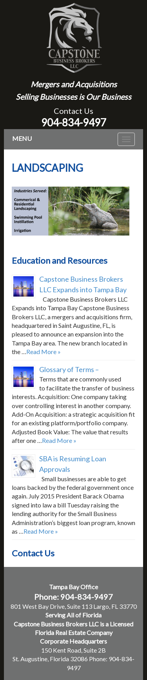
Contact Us (73, 110)
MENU (22, 138)
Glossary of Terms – (69, 369)
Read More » (43, 351)
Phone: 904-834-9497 (73, 596)
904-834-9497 (73, 122)
